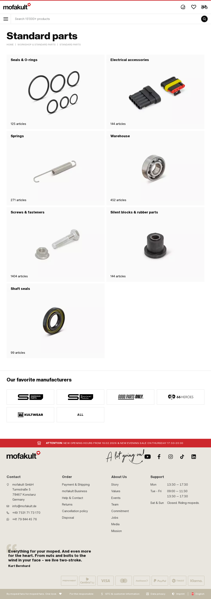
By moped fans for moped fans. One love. (32, 594)
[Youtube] (147, 457)
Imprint (180, 594)
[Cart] (204, 7)
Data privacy (158, 594)
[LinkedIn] (194, 457)
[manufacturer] (30, 397)
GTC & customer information (122, 594)
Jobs (114, 518)
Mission (116, 531)
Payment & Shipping (76, 485)
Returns (67, 504)
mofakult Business (74, 491)
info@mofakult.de (24, 506)
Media (115, 524)
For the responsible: (82, 594)
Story (115, 485)
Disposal (68, 518)
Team (114, 504)
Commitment (120, 511)
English (200, 594)
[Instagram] (170, 457)
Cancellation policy (75, 511)
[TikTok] (182, 457)
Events (116, 498)
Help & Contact (72, 498)
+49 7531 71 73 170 (26, 513)
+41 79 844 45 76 (24, 519)
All (80, 415)
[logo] (17, 6)
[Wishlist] (194, 7)
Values (115, 491)
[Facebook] (159, 457)
